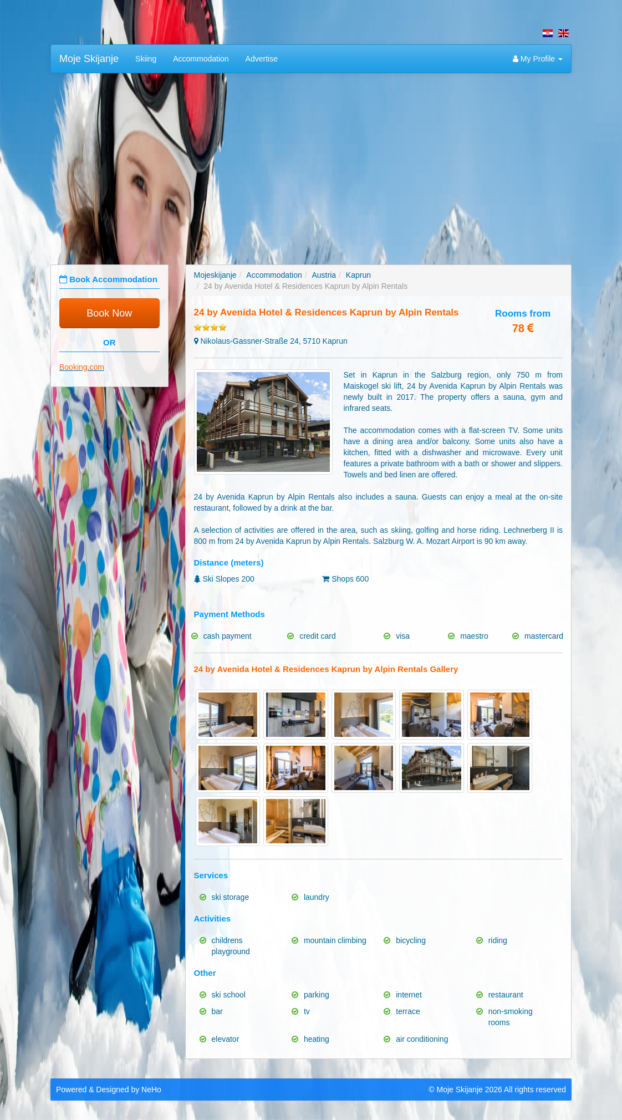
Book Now (109, 313)
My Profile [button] (538, 58)
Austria (324, 275)
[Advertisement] (311, 162)
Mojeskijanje (215, 275)
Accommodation (200, 58)
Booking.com (81, 367)
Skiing (145, 58)
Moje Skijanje (89, 58)
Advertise (262, 58)
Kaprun (358, 275)
